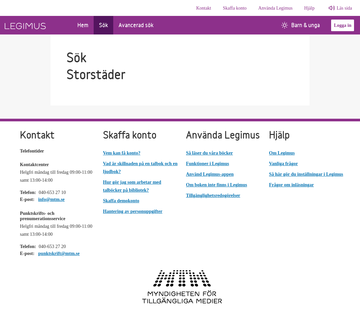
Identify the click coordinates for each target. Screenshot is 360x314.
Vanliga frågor (283, 163)
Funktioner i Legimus (207, 163)
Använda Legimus (275, 8)
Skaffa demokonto (121, 200)
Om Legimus (282, 153)
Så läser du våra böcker (209, 153)
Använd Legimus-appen (210, 174)
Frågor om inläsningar (291, 184)
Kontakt (203, 8)
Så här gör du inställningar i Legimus (306, 174)
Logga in (342, 25)
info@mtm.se (51, 199)
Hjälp (309, 8)
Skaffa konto (235, 8)
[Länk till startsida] (36, 25)
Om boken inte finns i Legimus (216, 184)
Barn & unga (300, 25)
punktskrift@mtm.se (59, 253)
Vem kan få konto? (121, 153)
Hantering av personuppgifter (132, 211)
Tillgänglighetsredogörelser (213, 195)
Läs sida (344, 8)
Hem (82, 25)
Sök (103, 25)
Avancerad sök (136, 25)
